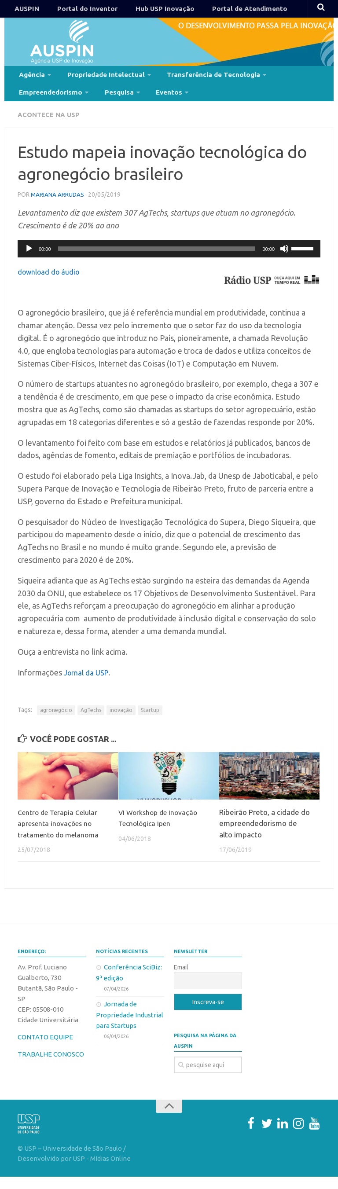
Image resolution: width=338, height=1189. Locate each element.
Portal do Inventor (78, 11)
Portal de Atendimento (227, 11)
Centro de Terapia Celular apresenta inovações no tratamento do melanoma (61, 835)
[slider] (157, 260)
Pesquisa (113, 102)
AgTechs (91, 722)
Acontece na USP (51, 128)
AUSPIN (25, 11)
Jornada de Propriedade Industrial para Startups (129, 1027)
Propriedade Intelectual (98, 80)
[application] (169, 260)
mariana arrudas (58, 206)
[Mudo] (284, 260)
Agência (30, 80)
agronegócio (56, 722)
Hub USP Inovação (149, 11)
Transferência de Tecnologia (199, 80)
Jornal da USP (88, 684)
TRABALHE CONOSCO (51, 1066)
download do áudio (51, 283)
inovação (121, 722)
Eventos (158, 102)
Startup (150, 722)
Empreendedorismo (48, 102)
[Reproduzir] (29, 260)
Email (181, 979)
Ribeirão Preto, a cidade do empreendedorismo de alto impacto (264, 835)
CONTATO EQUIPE (45, 1049)
